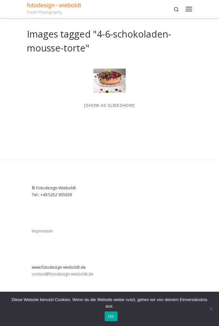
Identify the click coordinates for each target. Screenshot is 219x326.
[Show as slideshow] (109, 105)
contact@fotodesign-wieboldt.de (63, 274)
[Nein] (211, 309)
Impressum (42, 231)
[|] (54, 8)
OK (111, 316)
